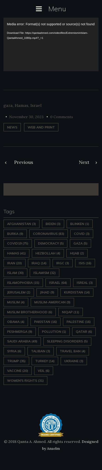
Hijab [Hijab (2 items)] (77, 253)
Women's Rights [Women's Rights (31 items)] (25, 381)
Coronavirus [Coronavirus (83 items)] (48, 234)
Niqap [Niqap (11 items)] (70, 312)
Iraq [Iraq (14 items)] (39, 263)
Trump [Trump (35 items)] (16, 361)
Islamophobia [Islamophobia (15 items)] (23, 283)
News (12, 127)
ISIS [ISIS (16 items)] (85, 263)
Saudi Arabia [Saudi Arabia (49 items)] (22, 341)
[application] (51, 44)
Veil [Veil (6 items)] (44, 371)
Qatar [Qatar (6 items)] (84, 332)
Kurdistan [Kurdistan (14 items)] (77, 292)
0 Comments (61, 116)
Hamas (21, 105)
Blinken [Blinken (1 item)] (79, 224)
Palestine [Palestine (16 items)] (79, 322)
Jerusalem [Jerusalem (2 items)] (18, 292)
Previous (23, 162)
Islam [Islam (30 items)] (15, 273)
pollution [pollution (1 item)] (54, 332)
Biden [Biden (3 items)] (53, 224)
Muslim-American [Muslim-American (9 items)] (52, 302)
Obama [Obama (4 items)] (15, 322)
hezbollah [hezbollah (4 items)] (47, 253)
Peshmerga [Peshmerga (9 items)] (19, 332)
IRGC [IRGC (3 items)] (62, 263)
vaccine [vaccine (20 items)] (17, 371)
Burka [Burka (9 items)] (15, 234)
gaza (8, 105)
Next (84, 162)
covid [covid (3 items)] (82, 234)
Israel (36, 105)
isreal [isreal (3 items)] (85, 283)
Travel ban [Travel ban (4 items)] (72, 351)
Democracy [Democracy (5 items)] (51, 243)
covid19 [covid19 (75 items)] (17, 243)
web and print (41, 127)
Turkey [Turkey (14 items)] (45, 361)
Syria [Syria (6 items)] (14, 351)
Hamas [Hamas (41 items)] (16, 253)
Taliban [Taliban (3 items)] (40, 351)
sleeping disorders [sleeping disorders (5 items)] (67, 341)
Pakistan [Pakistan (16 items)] (45, 322)
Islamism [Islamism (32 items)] (44, 273)
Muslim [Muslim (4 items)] (16, 302)
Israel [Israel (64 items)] (58, 283)
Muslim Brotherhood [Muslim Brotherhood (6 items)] (29, 312)
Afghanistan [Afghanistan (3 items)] (21, 224)
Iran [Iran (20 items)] (14, 263)
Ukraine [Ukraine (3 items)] (73, 361)
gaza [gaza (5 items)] (80, 243)
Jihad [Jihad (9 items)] (47, 292)
